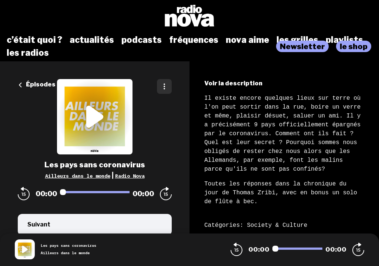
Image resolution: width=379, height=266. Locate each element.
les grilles (297, 40)
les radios (28, 53)
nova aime (247, 40)
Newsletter (302, 46)
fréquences (193, 40)
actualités (92, 40)
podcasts (141, 40)
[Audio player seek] (95, 192)
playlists (344, 40)
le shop (354, 46)
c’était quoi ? (34, 40)
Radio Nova (130, 176)
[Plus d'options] (164, 86)
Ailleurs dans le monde (77, 176)
